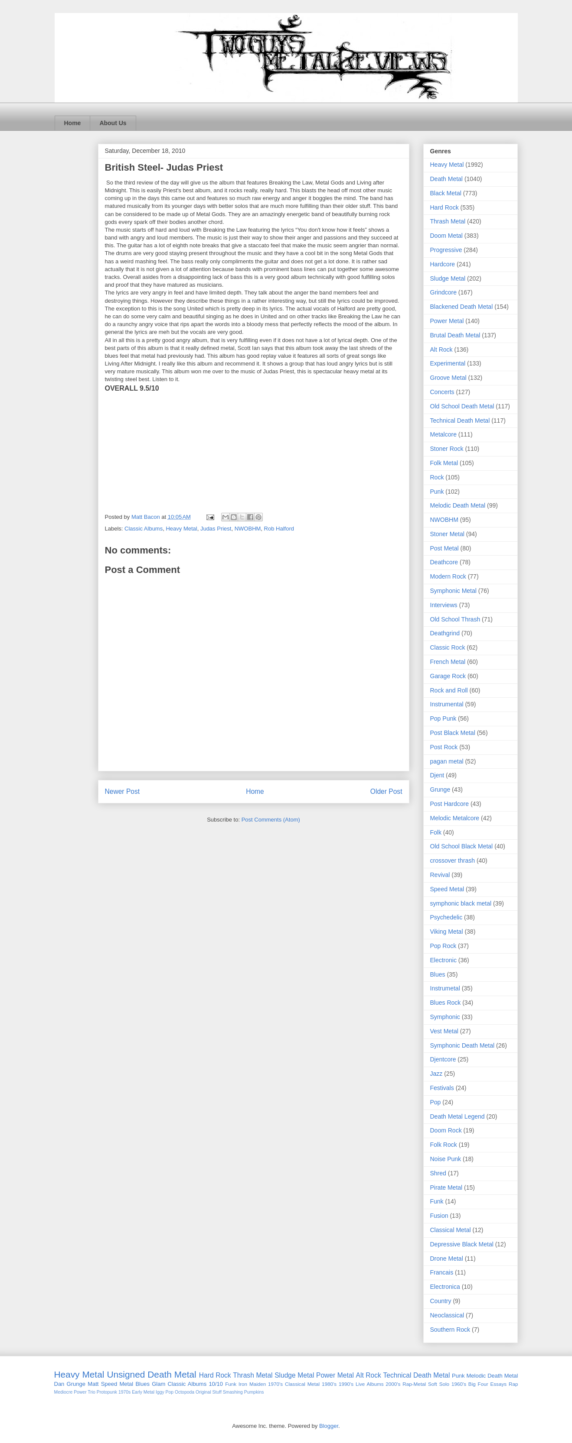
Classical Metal (450, 1229)
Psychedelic (446, 917)
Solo (444, 1384)
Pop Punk (443, 718)
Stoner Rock (447, 448)
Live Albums (370, 1384)
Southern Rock (450, 1329)
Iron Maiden (252, 1384)
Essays (498, 1384)
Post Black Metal (452, 732)
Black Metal (445, 193)
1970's (275, 1384)
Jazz (436, 1073)
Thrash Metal (448, 221)
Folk (435, 832)
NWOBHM (248, 528)
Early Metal (143, 1392)
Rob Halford (279, 528)
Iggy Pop (164, 1392)
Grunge (440, 789)
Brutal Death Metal (455, 335)
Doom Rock (446, 1130)
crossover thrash (452, 860)
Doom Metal (446, 235)
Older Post (386, 791)
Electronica (445, 1286)
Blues (437, 974)
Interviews (444, 605)
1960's (458, 1384)
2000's (393, 1384)
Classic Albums (143, 528)
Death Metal (446, 178)
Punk (437, 491)
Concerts (442, 391)
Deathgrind (445, 633)
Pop (435, 1102)
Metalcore (443, 434)
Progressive (446, 249)
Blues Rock (445, 1002)
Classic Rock (447, 647)
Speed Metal (447, 889)
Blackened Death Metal (461, 306)
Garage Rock (448, 676)
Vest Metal (444, 1031)
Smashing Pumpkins (243, 1392)
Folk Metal (444, 462)
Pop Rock (443, 945)
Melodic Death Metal (458, 505)
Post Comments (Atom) (271, 819)
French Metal (448, 661)
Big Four (478, 1384)
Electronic (443, 960)
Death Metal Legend (457, 1116)
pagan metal (447, 761)
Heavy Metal (181, 528)
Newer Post (122, 791)
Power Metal (447, 320)
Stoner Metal (447, 534)
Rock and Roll (449, 690)
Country (440, 1300)
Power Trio (84, 1392)
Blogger (328, 1426)
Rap (513, 1384)
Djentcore (443, 1059)
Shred (438, 1173)
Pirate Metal (446, 1187)
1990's (346, 1384)
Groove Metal (448, 377)
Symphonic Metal (453, 590)
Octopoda (184, 1392)
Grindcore (443, 292)
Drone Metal (446, 1258)
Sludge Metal (448, 278)
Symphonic (445, 1016)
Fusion (439, 1215)
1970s (124, 1392)
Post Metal (444, 548)
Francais (442, 1272)
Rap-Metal (414, 1384)
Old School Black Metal (461, 846)
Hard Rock (444, 207)
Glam (158, 1384)
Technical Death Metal (460, 420)
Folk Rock (443, 1144)
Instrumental (447, 704)
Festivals (442, 1087)
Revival (440, 874)
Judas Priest (216, 528)
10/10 (216, 1384)
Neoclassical (447, 1315)
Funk (437, 1201)
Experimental (448, 363)
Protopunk (107, 1392)
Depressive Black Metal (462, 1244)
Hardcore (442, 264)
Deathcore (444, 562)
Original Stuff (209, 1392)
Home (72, 123)
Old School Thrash (455, 619)
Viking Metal (446, 931)
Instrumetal (445, 988)
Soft (432, 1384)
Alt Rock (441, 349)
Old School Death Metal (462, 406)
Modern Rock (448, 576)
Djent (437, 775)
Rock (437, 477)
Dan (59, 1384)
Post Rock (444, 747)
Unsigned (126, 1374)
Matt (93, 1384)
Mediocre (63, 1392)
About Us (112, 123)
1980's (329, 1384)
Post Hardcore (449, 803)
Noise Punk (445, 1158)
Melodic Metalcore (455, 818)
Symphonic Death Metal (462, 1045)
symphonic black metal (461, 903)
